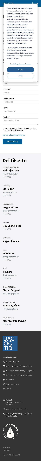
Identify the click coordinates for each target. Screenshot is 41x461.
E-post (5, 108)
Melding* (6, 117)
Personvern (6, 450)
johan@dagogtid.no (11, 257)
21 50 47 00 (7, 324)
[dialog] (20, 43)
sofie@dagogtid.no (10, 309)
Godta (20, 70)
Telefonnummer (8, 98)
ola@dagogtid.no (10, 192)
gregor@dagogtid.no (11, 211)
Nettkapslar (6, 448)
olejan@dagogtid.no (11, 294)
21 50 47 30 (7, 260)
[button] (37, 3)
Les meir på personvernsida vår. (14, 135)
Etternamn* (7, 89)
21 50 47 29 (7, 177)
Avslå (20, 76)
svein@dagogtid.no (10, 174)
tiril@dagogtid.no (10, 275)
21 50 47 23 (7, 214)
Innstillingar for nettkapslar (20, 64)
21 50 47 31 (7, 229)
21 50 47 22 (7, 195)
